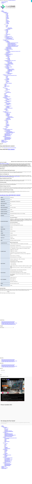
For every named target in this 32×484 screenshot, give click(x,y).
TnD (6, 90)
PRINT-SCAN (5, 97)
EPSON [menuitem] (6, 451)
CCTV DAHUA (8, 130)
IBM (5, 86)
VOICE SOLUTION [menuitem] (7, 461)
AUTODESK (8, 50)
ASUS (7, 14)
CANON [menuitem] (6, 450)
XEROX (6, 108)
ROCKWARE (8, 58)
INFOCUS (7, 18)
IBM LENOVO (8, 29)
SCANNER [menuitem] (6, 453)
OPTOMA (7, 20)
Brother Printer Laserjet (7, 147)
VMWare (7, 66)
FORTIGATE (8, 114)
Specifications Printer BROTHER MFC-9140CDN (10, 195)
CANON (7, 15)
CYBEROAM (8, 113)
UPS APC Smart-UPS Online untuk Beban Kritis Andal (9, 324)
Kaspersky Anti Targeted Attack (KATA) (13, 42)
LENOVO (7, 78)
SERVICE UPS (3, 2)
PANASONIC (8, 21)
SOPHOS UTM (8, 118)
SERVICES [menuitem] (4, 462)
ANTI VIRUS (6, 40)
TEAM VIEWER (8, 65)
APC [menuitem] (5, 444)
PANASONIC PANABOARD (10, 39)
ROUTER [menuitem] (6, 455)
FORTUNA (7, 81)
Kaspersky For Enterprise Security (12, 44)
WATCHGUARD (8, 119)
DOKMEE (7, 68)
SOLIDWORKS (8, 52)
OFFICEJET (7, 107)
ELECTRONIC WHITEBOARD (9, 37)
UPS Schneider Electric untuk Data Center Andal (8, 322)
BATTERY (6, 88)
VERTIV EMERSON (9, 83)
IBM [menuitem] (5, 442)
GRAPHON (7, 64)
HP (6, 33)
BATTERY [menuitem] (6, 443)
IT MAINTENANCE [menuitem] (7, 463)
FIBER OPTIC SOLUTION (8, 134)
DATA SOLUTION (7, 133)
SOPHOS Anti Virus (8, 48)
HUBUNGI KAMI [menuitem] (4, 468)
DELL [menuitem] (5, 440)
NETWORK (4, 111)
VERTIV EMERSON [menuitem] (7, 448)
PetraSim (9, 59)
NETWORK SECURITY (8, 112)
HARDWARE (5, 12)
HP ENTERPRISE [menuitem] (7, 441)
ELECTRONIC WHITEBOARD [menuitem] (9, 431)
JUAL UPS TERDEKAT (5, 1)
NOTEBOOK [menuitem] (6, 429)
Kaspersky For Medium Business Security (13, 45)
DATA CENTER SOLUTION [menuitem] (8, 459)
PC (5, 24)
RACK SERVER (7, 79)
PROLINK (6, 95)
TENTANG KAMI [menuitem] (4, 466)
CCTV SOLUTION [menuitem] (7, 458)
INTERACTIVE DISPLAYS (8, 36)
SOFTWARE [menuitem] (4, 432)
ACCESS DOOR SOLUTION (8, 129)
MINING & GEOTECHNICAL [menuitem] (9, 434)
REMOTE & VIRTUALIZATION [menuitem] (9, 435)
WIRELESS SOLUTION (8, 135)
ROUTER (6, 120)
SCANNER (6, 109)
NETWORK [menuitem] (4, 454)
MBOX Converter (10, 73)
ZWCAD (7, 53)
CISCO (6, 84)
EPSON (7, 17)
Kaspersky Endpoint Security (11, 43)
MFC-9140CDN (11, 149)
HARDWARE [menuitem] (5, 427)
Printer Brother (14, 147)
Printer (11, 147)
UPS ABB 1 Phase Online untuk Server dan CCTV (8, 323)
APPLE (7, 31)
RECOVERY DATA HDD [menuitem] (8, 464)
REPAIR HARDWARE (8, 138)
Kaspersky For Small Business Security (13, 46)
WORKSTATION (10, 28)
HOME (2, 10)
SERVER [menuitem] (4, 437)
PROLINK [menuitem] (6, 447)
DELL (7, 26)
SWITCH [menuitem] (6, 456)
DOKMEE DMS (10, 70)
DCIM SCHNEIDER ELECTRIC (10, 132)
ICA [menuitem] (5, 446)
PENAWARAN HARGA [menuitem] (5, 467)
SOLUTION (4, 128)
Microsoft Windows (10, 63)
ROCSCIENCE (8, 56)
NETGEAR (7, 115)
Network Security (10, 116)
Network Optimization (11, 117)
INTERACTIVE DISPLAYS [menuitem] (8, 430)
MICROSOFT (8, 61)
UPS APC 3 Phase (8, 92)
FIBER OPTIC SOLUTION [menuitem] (8, 460)
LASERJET (7, 99)
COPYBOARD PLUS (9, 38)
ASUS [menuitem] (5, 439)
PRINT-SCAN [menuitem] (5, 449)
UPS (3, 87)
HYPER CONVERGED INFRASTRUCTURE (11, 75)
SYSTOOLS (7, 72)
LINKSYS (7, 124)
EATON (6, 93)
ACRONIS (7, 67)
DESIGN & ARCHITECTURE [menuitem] (9, 433)
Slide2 (8, 57)
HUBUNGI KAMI (4, 142)
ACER (7, 13)
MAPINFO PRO (8, 54)
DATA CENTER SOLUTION (8, 131)
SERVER (4, 74)
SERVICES (4, 136)
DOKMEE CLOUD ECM (11, 69)
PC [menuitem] (5, 428)
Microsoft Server (10, 62)
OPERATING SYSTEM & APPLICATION (10, 60)
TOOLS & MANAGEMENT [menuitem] (8, 436)
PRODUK (3, 11)
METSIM (7, 55)
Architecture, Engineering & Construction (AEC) (14, 51)
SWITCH (6, 126)
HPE (6, 77)
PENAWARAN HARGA (5, 141)
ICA (5, 94)
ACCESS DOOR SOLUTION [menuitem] (8, 457)
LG (6, 19)
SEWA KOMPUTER (7, 139)
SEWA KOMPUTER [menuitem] (7, 465)
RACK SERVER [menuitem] (7, 438)
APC (7, 80)
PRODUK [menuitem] (3, 426)
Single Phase (8, 91)
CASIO (7, 16)
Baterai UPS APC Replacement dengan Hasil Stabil (8, 321)
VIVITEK (7, 23)
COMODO (7, 41)
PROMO (3, 140)
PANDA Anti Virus (8, 47)
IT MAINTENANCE (7, 137)
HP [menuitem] (5, 445)
